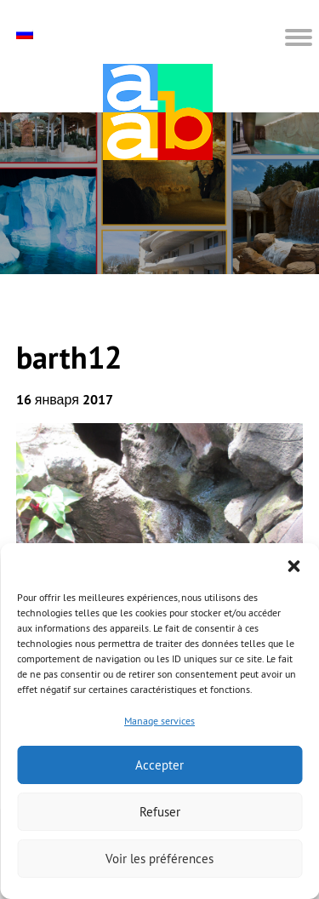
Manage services (159, 720)
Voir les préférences (159, 858)
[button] (293, 564)
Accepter (159, 765)
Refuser (160, 812)
